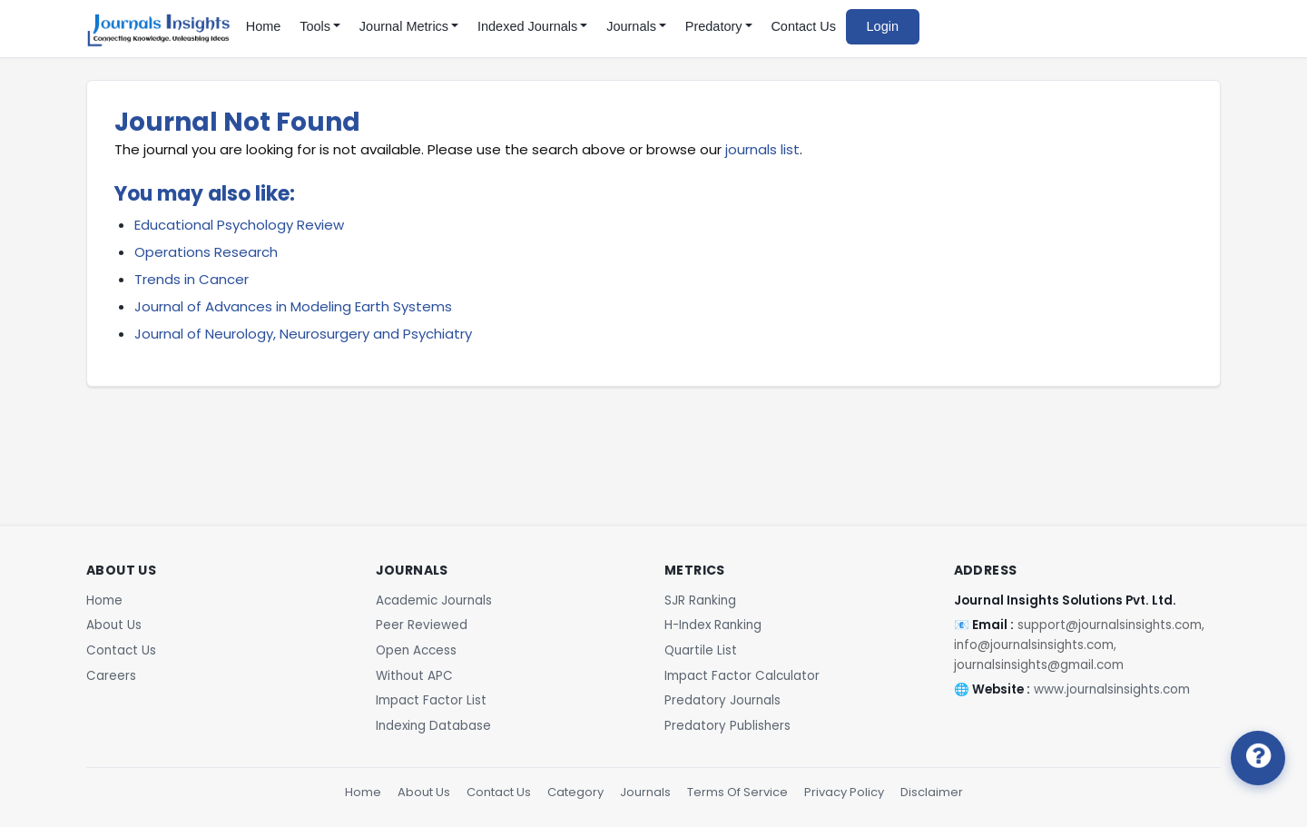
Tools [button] (315, 26)
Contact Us (803, 26)
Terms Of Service (737, 792)
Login (883, 26)
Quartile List (700, 650)
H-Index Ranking (713, 625)
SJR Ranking (700, 600)
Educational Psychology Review (239, 224)
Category (575, 792)
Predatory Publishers (727, 725)
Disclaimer (931, 792)
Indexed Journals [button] (527, 26)
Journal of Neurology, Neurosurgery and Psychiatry (303, 333)
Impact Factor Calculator (742, 675)
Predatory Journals (722, 700)
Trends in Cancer (191, 279)
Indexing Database (433, 725)
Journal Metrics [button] (403, 26)
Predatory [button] (713, 26)
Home (263, 26)
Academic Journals (434, 600)
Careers (111, 675)
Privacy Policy (844, 792)
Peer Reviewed (421, 625)
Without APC (414, 675)
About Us (114, 625)
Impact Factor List (431, 700)
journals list (762, 149)
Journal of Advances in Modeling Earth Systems (293, 306)
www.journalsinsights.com (1112, 689)
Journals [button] (631, 26)
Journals (645, 792)
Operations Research (206, 251)
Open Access (416, 650)
